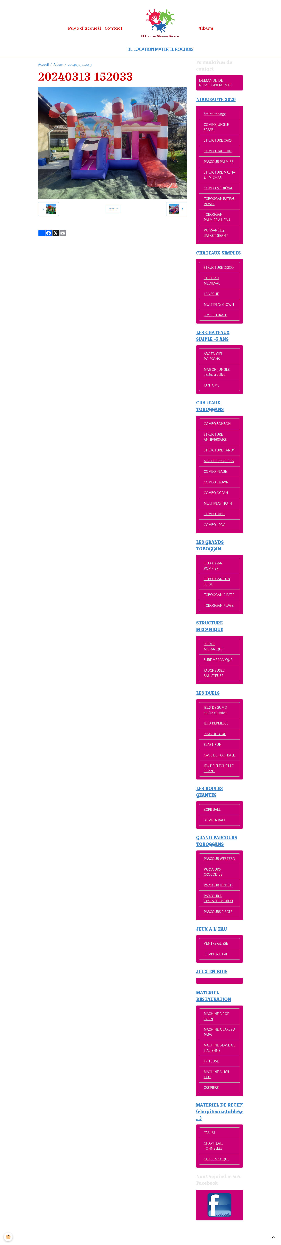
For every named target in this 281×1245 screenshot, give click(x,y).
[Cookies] (8, 1237)
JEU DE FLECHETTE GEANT (219, 785)
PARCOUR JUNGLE (218, 907)
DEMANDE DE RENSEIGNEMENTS (215, 82)
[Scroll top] (273, 1237)
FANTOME (212, 388)
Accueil (43, 64)
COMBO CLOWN (216, 491)
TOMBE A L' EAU (216, 977)
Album (206, 28)
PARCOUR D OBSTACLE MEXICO (219, 921)
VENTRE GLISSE (216, 966)
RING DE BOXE (215, 745)
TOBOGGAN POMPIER (213, 575)
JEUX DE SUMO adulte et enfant (215, 720)
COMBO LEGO (215, 534)
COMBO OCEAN (216, 501)
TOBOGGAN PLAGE (219, 615)
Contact (113, 28)
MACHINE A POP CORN (217, 1040)
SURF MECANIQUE (218, 670)
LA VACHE (211, 296)
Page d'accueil (84, 28)
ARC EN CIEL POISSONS (213, 358)
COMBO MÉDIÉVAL (218, 189)
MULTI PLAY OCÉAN (219, 469)
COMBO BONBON (218, 427)
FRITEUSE (211, 1085)
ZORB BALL (212, 826)
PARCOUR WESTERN (212, 878)
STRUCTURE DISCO (219, 269)
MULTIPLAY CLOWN (219, 306)
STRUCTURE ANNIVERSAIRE (216, 440)
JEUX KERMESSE (216, 734)
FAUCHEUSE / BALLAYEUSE (214, 683)
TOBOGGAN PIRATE (219, 604)
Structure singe (215, 114)
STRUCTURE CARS (218, 141)
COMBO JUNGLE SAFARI (217, 127)
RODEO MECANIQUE (214, 656)
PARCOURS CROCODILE (213, 894)
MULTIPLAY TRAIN (218, 512)
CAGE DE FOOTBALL (212, 769)
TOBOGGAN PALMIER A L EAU (217, 218)
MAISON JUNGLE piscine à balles (217, 374)
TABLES (210, 1157)
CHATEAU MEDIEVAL (212, 282)
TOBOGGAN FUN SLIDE (217, 591)
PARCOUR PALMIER (219, 162)
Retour (113, 209)
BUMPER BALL (215, 837)
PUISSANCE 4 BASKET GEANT (216, 234)
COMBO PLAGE (216, 480)
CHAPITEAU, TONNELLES (213, 1170)
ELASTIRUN (213, 755)
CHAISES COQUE (216, 1184)
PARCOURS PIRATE (218, 934)
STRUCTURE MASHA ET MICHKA (219, 175)
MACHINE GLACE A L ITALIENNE (218, 1072)
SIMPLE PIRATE (216, 317)
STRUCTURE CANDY (214, 456)
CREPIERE (211, 1112)
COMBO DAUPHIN (218, 151)
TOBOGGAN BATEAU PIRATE (216, 202)
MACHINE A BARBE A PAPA (218, 1056)
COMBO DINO (215, 523)
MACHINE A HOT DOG (217, 1098)
